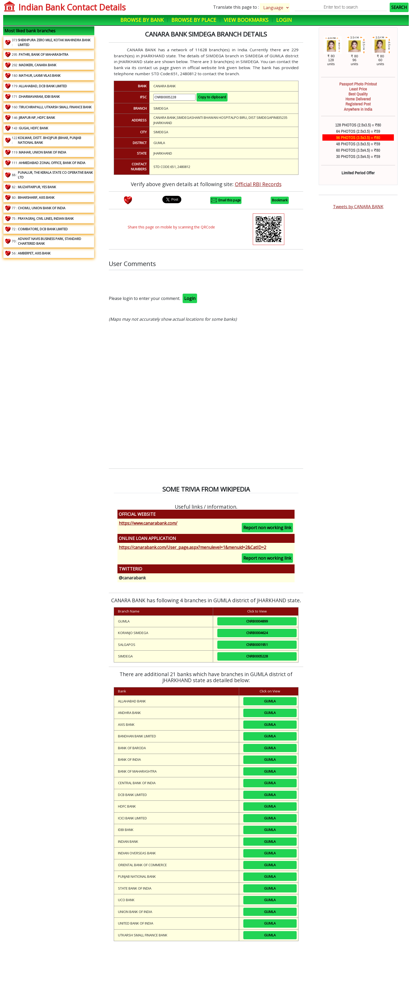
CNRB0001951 (257, 644)
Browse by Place (193, 19)
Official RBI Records (258, 184)
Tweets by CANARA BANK (358, 207)
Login (284, 19)
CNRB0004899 (257, 621)
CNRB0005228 (257, 656)
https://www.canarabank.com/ (148, 523)
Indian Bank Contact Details (72, 7)
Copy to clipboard (212, 97)
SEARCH (399, 7)
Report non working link (267, 527)
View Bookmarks (246, 19)
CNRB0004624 (257, 632)
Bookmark (279, 200)
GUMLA (270, 701)
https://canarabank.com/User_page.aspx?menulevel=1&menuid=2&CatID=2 (192, 547)
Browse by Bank (142, 19)
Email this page (226, 200)
